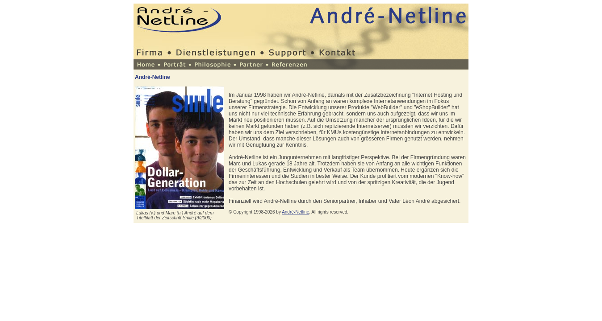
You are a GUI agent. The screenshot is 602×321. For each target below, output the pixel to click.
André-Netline (295, 212)
